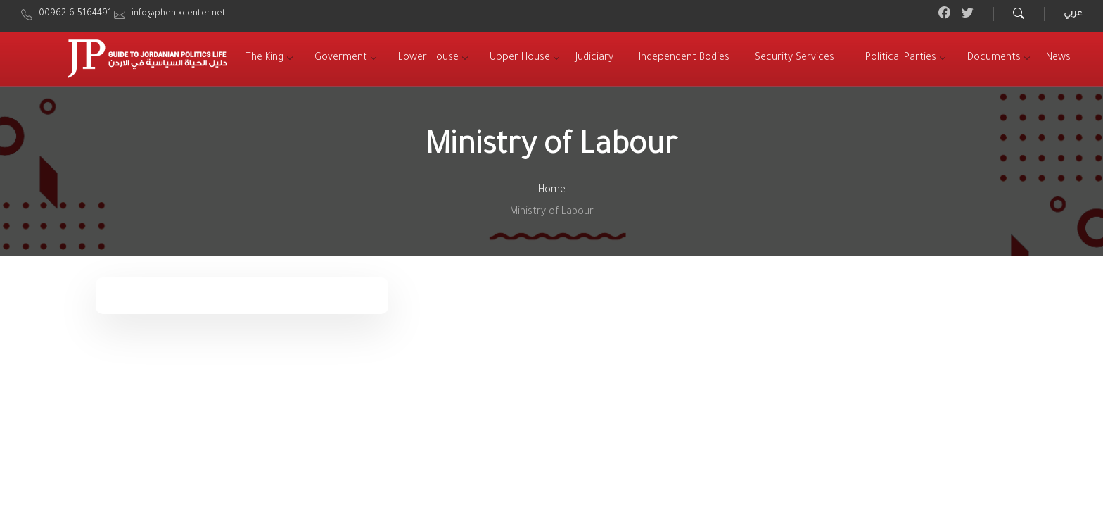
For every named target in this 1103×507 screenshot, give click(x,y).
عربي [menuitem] (1073, 14)
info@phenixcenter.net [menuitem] (179, 14)
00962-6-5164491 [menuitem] (75, 14)
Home (552, 190)
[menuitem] (264, 58)
